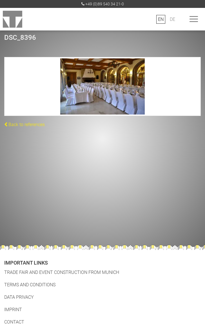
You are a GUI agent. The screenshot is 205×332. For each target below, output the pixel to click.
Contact (14, 322)
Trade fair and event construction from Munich (61, 272)
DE (172, 19)
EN (161, 19)
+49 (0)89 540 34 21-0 (104, 4)
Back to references (24, 124)
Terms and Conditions (29, 284)
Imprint (13, 309)
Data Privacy (19, 297)
